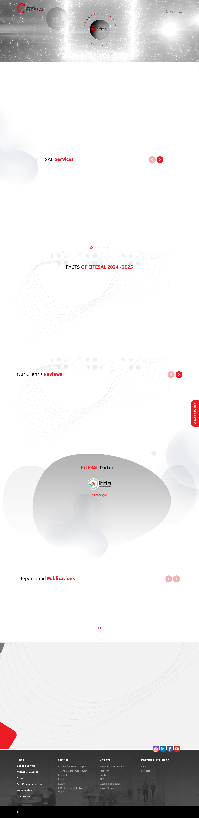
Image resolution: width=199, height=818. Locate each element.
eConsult (63, 775)
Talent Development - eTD (72, 770)
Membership (24, 790)
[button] (180, 11)
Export (61, 779)
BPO (102, 779)
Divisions (105, 759)
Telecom (104, 770)
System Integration (110, 783)
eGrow (61, 783)
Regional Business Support (72, 766)
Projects (145, 770)
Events (21, 778)
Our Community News (30, 784)
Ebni (143, 766)
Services (63, 759)
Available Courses (27, 771)
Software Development (112, 766)
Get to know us (26, 765)
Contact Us (23, 796)
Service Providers (109, 788)
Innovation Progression (155, 759)
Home (20, 759)
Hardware (105, 775)
